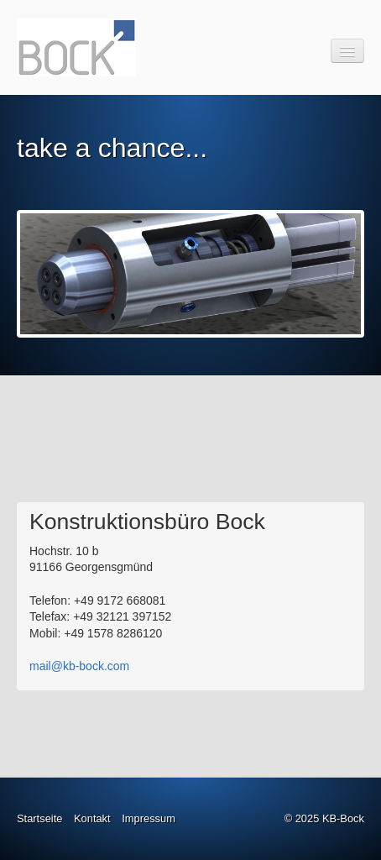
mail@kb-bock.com (79, 666)
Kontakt (92, 818)
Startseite (39, 818)
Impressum (148, 818)
